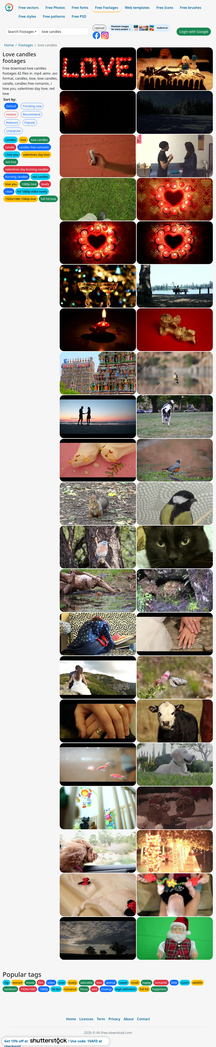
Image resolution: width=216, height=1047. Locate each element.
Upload (99, 28)
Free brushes (190, 7)
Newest (11, 114)
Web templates (137, 7)
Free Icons (164, 7)
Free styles (27, 16)
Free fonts (80, 7)
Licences (86, 1019)
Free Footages (106, 7)
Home (9, 45)
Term (101, 1019)
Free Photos (55, 7)
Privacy (114, 1019)
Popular (29, 123)
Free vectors (29, 7)
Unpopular (13, 131)
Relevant (12, 123)
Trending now (32, 106)
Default (11, 106)
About (129, 1019)
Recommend (31, 114)
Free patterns (54, 16)
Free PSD (79, 16)
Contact (143, 1019)
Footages (25, 45)
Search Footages (21, 31)
